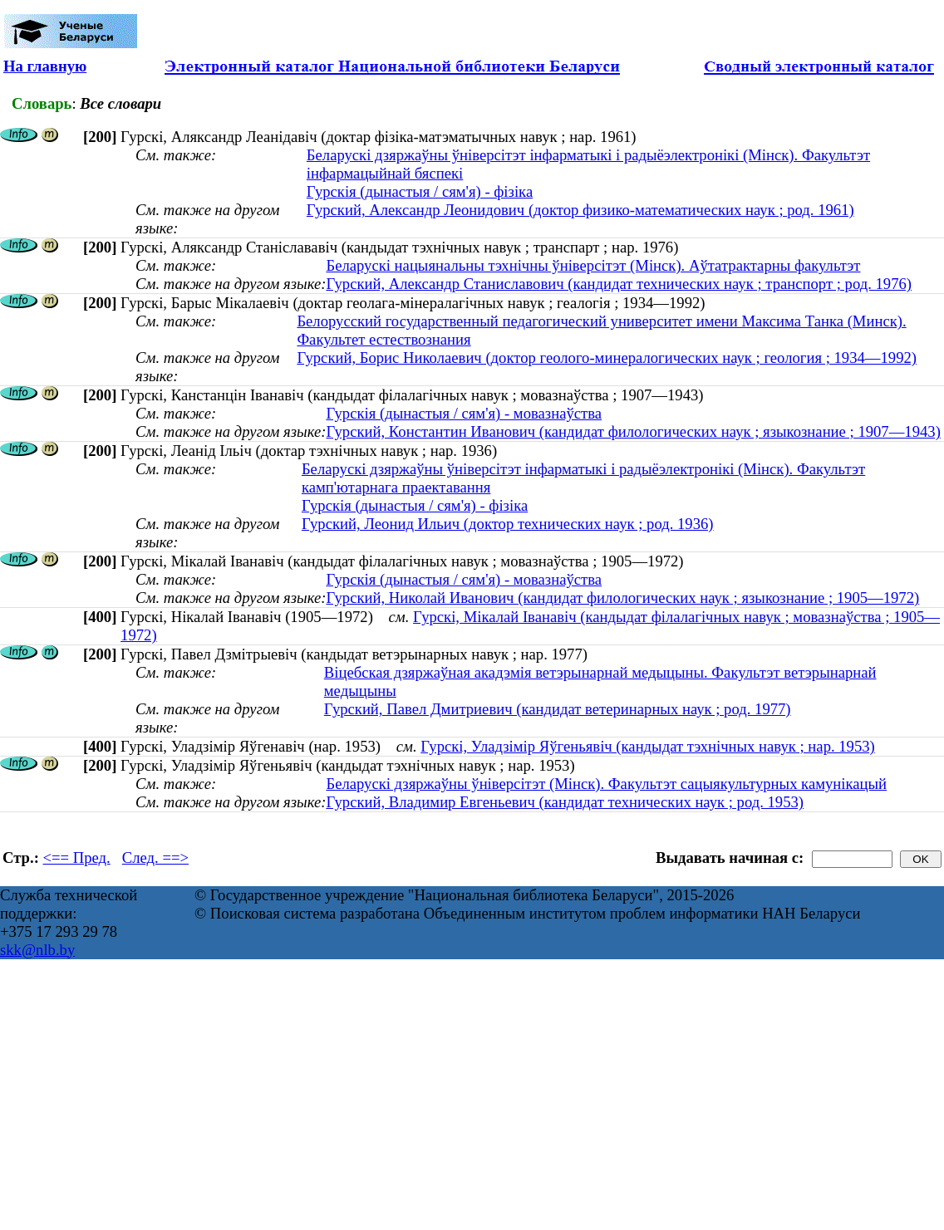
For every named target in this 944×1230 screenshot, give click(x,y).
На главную (44, 66)
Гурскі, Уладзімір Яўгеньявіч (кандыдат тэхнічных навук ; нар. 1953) (647, 746)
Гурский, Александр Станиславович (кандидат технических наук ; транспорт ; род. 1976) (619, 283)
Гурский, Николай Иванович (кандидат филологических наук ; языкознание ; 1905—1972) (622, 597)
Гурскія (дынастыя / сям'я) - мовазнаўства (464, 413)
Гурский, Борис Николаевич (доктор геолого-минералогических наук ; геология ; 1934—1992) (607, 357)
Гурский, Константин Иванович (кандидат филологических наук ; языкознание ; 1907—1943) (633, 431)
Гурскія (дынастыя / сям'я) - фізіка (420, 191)
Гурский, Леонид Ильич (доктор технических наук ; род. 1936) (508, 523)
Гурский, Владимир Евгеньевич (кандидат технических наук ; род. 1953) (565, 802)
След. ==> (155, 857)
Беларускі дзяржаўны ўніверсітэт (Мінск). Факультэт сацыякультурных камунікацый (606, 783)
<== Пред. (77, 857)
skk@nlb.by (37, 949)
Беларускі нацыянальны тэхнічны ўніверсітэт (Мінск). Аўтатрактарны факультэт (593, 265)
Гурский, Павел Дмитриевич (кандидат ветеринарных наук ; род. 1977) (557, 709)
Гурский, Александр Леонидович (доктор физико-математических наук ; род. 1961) (580, 209)
